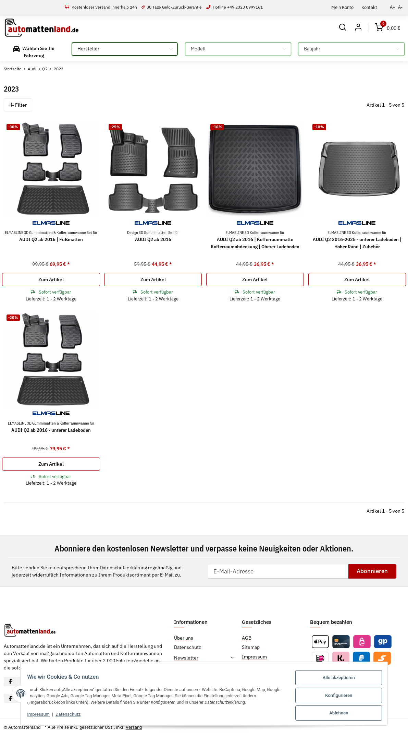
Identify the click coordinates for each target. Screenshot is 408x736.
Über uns (183, 638)
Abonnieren (372, 571)
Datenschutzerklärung (123, 568)
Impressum (33, 716)
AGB (246, 638)
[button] (342, 27)
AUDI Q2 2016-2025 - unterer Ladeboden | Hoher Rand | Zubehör (357, 240)
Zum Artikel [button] (51, 279)
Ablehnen (344, 713)
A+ (392, 7)
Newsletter (186, 658)
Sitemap (251, 647)
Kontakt (369, 7)
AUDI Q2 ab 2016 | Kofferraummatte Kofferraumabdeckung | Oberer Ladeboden (255, 240)
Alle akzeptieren (344, 679)
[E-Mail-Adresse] (278, 571)
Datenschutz (62, 716)
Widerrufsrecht (258, 666)
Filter (18, 105)
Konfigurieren (344, 696)
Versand (134, 727)
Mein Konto (342, 7)
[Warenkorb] (387, 27)
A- (400, 7)
